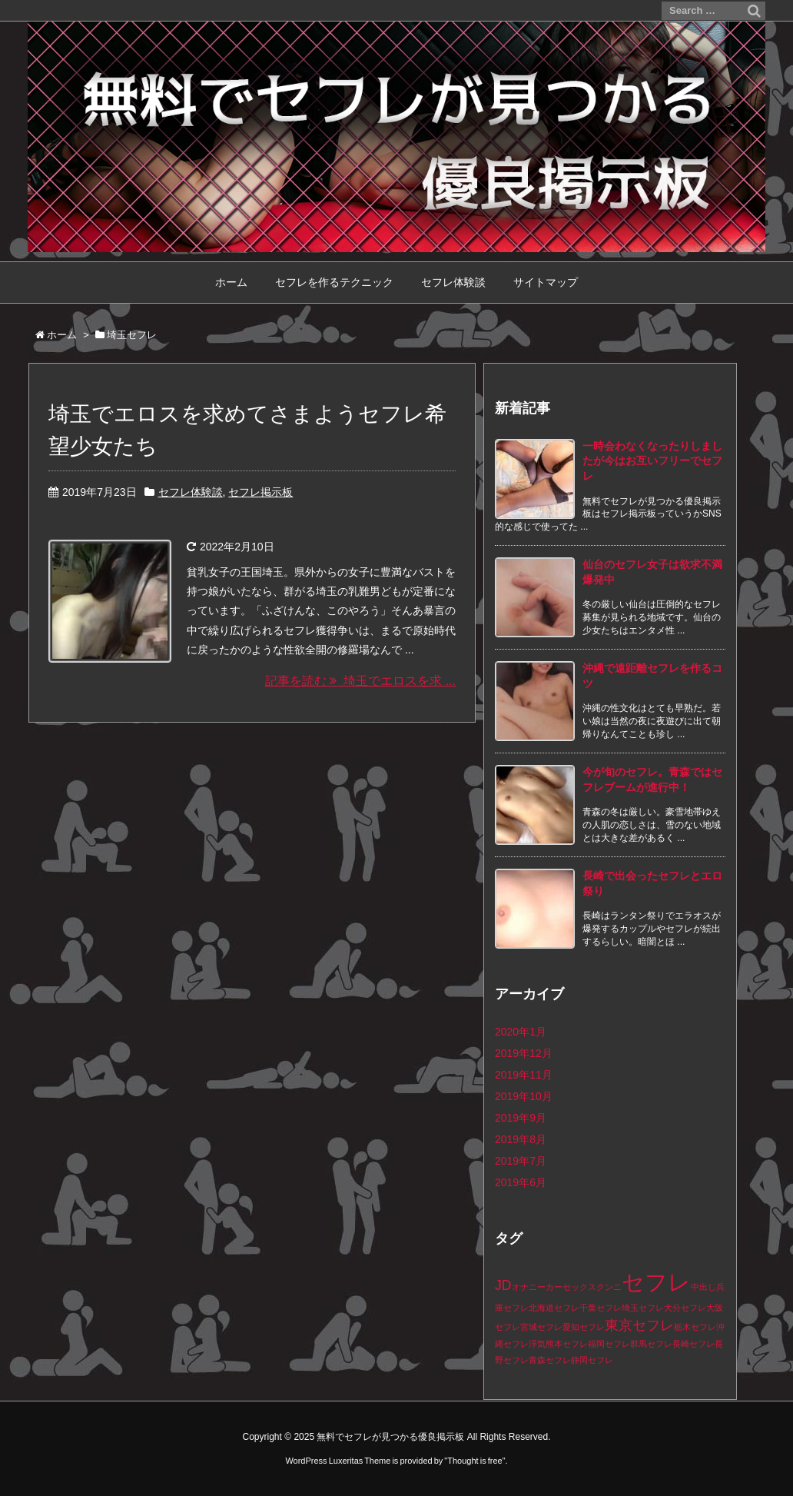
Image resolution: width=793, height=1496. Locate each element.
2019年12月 (523, 1053)
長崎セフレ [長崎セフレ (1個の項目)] (693, 1343)
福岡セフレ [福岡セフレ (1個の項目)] (609, 1343)
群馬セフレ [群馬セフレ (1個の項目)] (651, 1343)
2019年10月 (523, 1096)
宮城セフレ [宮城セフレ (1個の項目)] (541, 1326)
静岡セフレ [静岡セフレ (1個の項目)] (592, 1360)
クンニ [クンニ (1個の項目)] (609, 1287)
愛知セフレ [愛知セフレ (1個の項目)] (583, 1326)
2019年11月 (523, 1075)
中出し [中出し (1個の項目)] (703, 1287)
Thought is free (474, 1460)
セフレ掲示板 (260, 492)
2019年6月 (520, 1182)
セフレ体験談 (190, 492)
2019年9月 (520, 1118)
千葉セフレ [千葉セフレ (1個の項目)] (600, 1307)
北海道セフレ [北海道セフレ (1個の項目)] (554, 1307)
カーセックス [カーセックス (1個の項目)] (571, 1287)
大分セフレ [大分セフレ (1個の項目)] (685, 1307)
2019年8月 (520, 1139)
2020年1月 (520, 1032)
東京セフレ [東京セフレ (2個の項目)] (639, 1325)
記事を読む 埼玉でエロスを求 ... (360, 680)
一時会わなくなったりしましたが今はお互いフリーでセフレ (652, 461)
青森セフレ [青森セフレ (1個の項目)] (550, 1360)
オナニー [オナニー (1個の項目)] (529, 1287)
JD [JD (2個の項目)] (503, 1285)
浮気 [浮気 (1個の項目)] (537, 1343)
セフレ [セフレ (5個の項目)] (656, 1282)
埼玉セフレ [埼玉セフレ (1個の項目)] (643, 1307)
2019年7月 (520, 1161)
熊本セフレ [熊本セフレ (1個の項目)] (567, 1343)
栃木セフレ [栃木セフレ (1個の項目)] (695, 1326)
